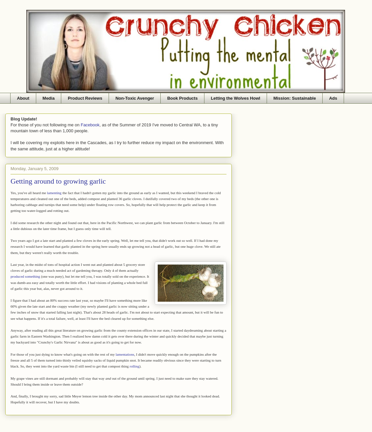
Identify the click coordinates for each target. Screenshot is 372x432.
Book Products (182, 98)
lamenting (54, 193)
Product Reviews (85, 98)
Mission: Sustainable (294, 98)
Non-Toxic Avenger (135, 98)
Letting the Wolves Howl (235, 98)
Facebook (90, 124)
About (23, 98)
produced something (25, 276)
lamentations (125, 354)
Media (48, 98)
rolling (134, 366)
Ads (333, 98)
